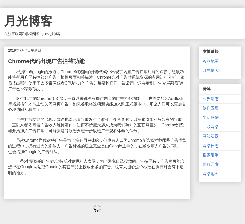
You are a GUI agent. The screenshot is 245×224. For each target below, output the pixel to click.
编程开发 (211, 164)
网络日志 (211, 146)
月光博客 (28, 21)
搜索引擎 (211, 155)
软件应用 (211, 108)
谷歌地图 (211, 61)
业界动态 (211, 99)
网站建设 (211, 136)
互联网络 (211, 127)
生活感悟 (211, 117)
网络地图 (211, 174)
